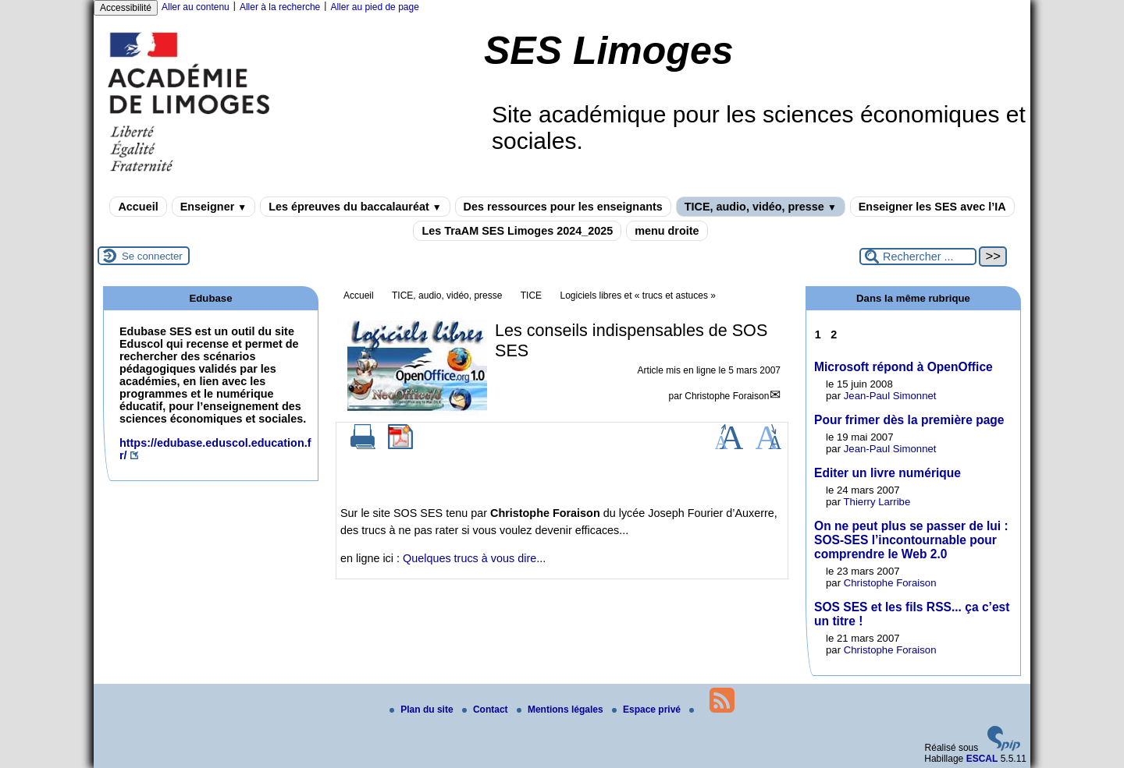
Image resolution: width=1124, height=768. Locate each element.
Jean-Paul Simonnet (890, 396)
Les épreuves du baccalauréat (355, 206)
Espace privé (647, 709)
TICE (531, 295)
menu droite (667, 231)
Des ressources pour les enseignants (563, 206)
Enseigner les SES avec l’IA (932, 206)
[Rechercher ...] (917, 256)
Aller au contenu (195, 7)
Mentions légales (561, 709)
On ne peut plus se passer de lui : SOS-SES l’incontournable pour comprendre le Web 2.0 (911, 540)
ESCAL (982, 758)
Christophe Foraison (727, 396)
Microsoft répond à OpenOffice (903, 366)
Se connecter (152, 256)
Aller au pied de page (374, 7)
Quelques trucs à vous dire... (474, 558)
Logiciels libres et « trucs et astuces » (637, 295)
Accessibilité (125, 7)
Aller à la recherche (280, 7)
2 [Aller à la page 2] (834, 334)
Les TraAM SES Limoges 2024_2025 (517, 231)
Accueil (138, 206)
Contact (486, 709)
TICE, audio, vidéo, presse (761, 206)
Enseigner (213, 206)
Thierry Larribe (877, 502)
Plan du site (422, 709)
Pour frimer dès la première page (909, 419)
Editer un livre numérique (887, 473)
